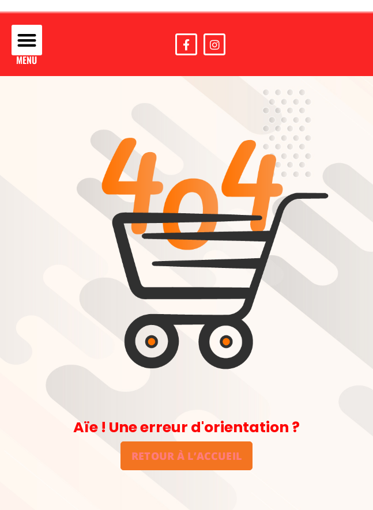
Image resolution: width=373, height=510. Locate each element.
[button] (27, 40)
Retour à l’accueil (186, 455)
